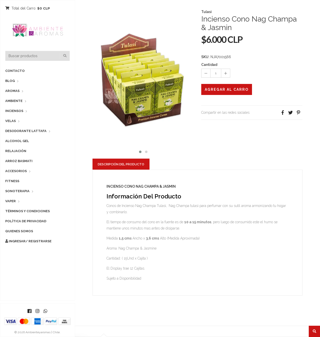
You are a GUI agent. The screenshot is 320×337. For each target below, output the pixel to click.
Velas (10, 121)
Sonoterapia (17, 191)
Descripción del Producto (121, 164)
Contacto (15, 71)
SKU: (205, 57)
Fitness (12, 181)
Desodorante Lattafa (25, 131)
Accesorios (16, 171)
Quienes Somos (19, 231)
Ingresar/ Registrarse (28, 241)
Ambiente (13, 101)
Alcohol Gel (17, 141)
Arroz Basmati (18, 161)
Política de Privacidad (25, 221)
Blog (10, 81)
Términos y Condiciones (27, 211)
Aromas (12, 91)
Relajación (15, 151)
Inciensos (14, 111)
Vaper (10, 201)
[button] (140, 151)
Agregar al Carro (226, 89)
